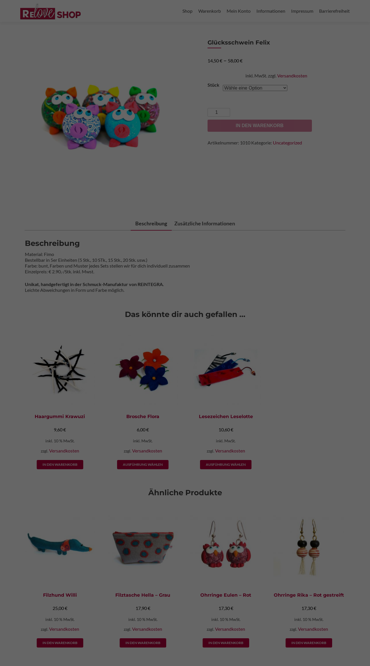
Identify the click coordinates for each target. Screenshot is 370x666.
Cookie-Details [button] (84, 164)
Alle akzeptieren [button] (129, 117)
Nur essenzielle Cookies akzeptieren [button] (185, 134)
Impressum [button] (138, 164)
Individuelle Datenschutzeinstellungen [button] (185, 151)
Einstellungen (111, 103)
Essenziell (221, 22)
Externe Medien (225, 52)
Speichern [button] (240, 117)
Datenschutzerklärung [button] (113, 164)
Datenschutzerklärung (99, 97)
